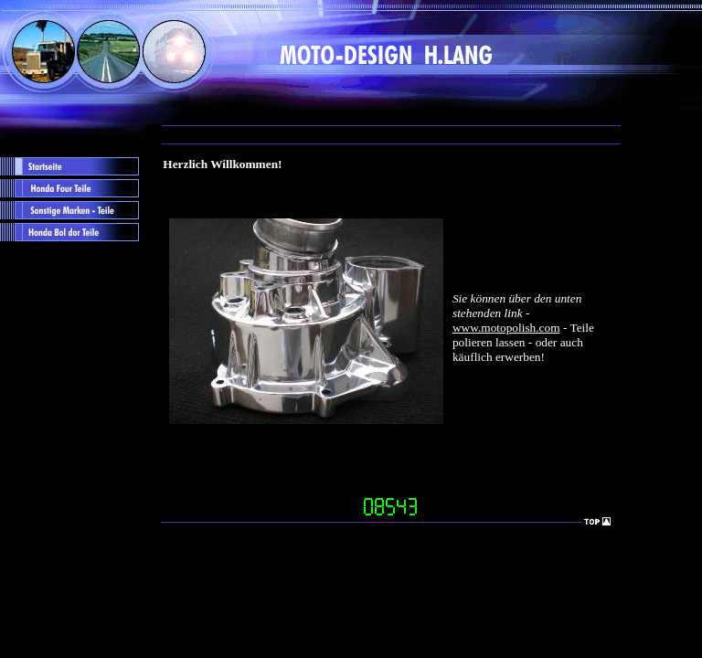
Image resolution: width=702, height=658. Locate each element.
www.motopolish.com (506, 327)
